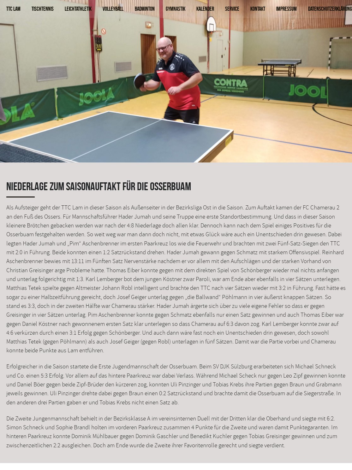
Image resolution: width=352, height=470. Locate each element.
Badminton (145, 9)
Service (232, 9)
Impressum (286, 9)
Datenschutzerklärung (330, 9)
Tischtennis (43, 9)
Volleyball (113, 9)
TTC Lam (13, 9)
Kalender (205, 9)
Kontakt (257, 9)
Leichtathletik (78, 9)
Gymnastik (175, 9)
